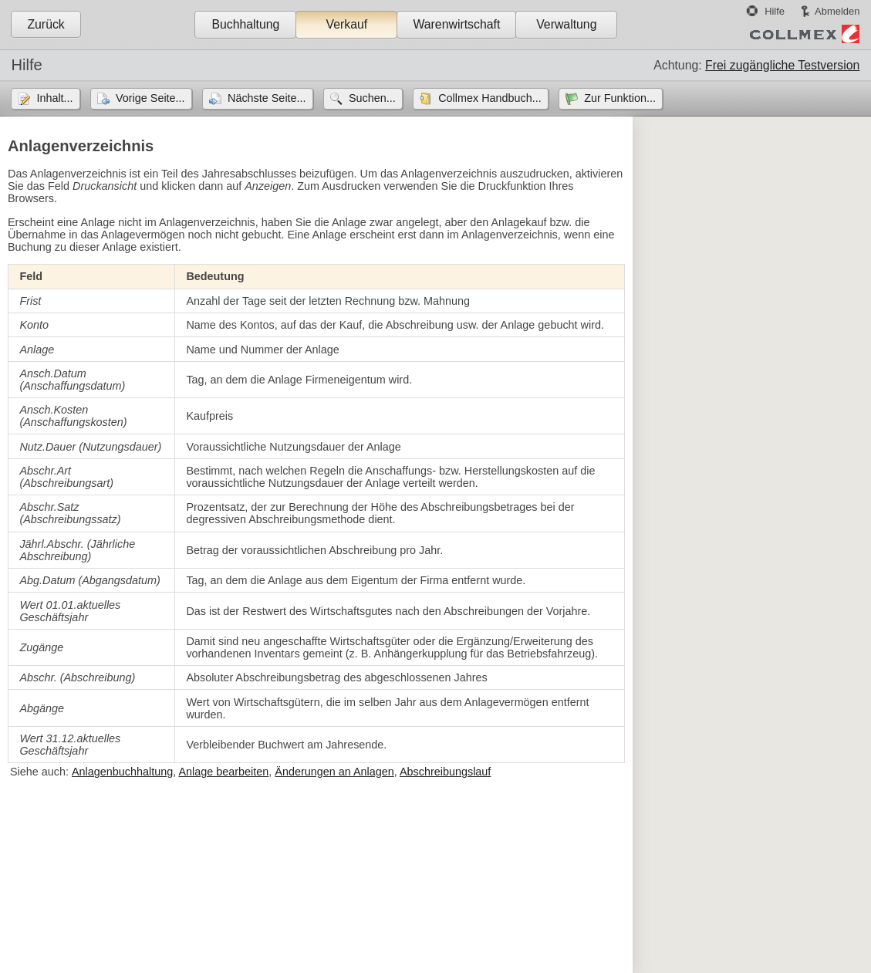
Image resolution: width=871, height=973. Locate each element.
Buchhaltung (245, 24)
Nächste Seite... (267, 98)
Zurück (45, 24)
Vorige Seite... (150, 98)
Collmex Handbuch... (490, 98)
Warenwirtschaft (456, 24)
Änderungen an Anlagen (334, 771)
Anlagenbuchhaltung (122, 771)
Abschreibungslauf (445, 771)
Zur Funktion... (620, 98)
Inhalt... (54, 98)
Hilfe (775, 11)
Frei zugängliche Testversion (782, 65)
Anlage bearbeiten (223, 771)
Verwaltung (566, 24)
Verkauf (347, 24)
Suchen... (372, 98)
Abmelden (837, 11)
